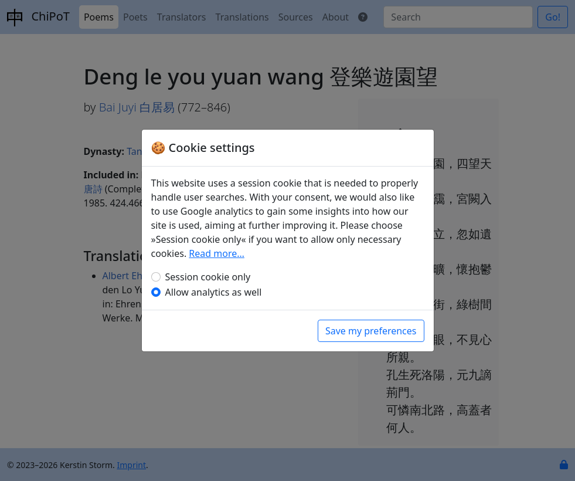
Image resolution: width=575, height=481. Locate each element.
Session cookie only (208, 276)
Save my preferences (371, 330)
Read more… (216, 253)
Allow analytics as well (213, 292)
